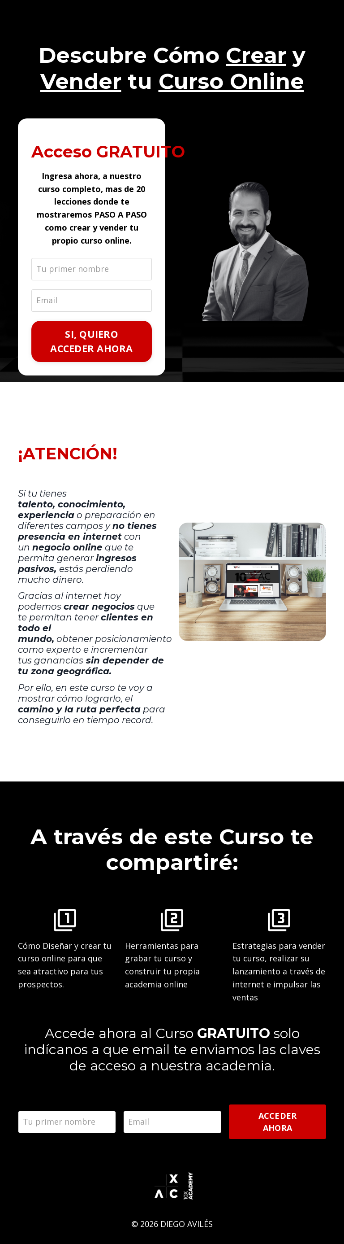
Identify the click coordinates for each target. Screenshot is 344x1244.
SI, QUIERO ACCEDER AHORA (91, 341)
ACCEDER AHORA (277, 1121)
